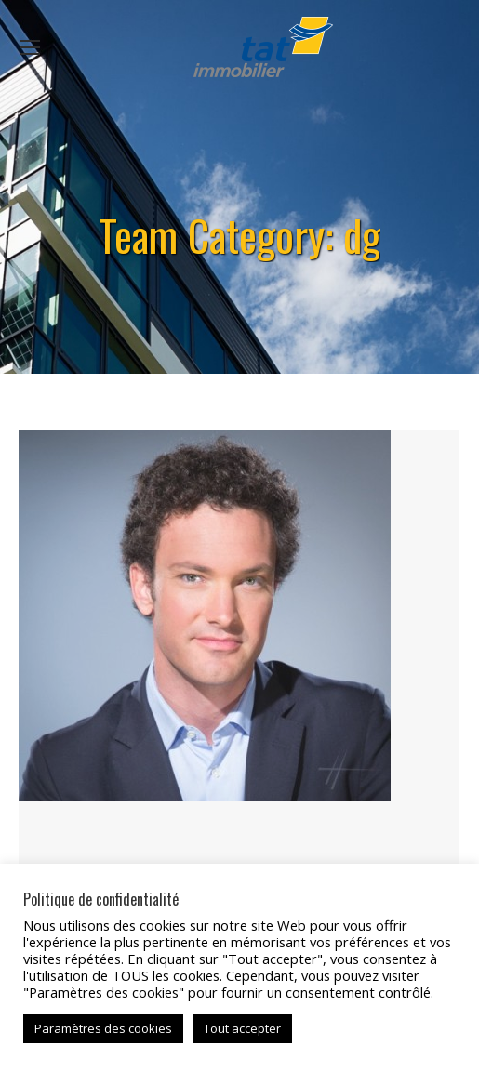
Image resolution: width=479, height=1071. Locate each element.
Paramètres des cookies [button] (103, 1028)
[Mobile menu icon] (30, 47)
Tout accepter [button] (242, 1028)
